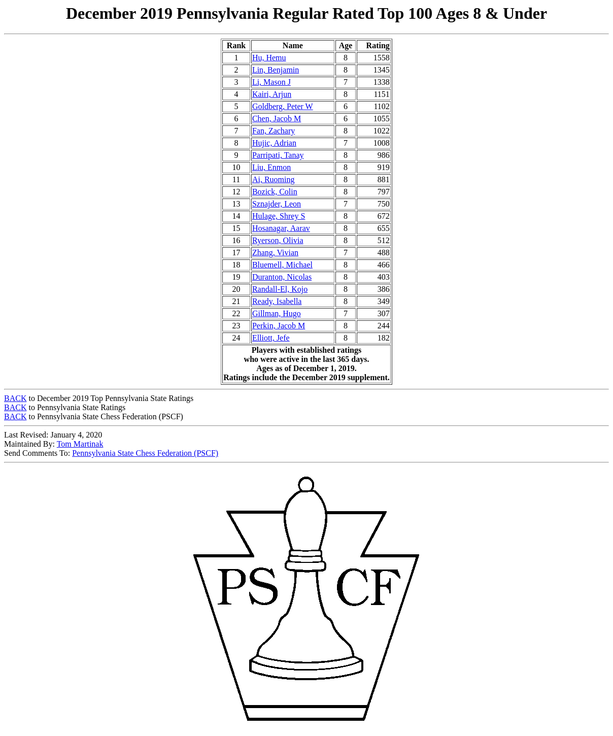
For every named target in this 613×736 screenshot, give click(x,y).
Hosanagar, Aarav (281, 228)
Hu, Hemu (269, 57)
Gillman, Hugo (276, 313)
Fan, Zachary (273, 130)
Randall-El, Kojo (280, 289)
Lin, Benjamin (275, 69)
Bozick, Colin (274, 191)
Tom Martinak (80, 444)
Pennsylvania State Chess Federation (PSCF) (145, 453)
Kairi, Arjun (271, 94)
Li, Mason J (271, 82)
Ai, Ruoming (273, 179)
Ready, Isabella (277, 301)
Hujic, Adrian (274, 143)
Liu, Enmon (271, 167)
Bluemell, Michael (282, 264)
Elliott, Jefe (271, 337)
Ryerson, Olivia (277, 240)
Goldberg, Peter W (282, 106)
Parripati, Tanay (278, 155)
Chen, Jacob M (276, 118)
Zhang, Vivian (275, 252)
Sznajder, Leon (276, 203)
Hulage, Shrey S (278, 216)
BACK (15, 398)
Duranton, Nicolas (282, 277)
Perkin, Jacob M (278, 325)
